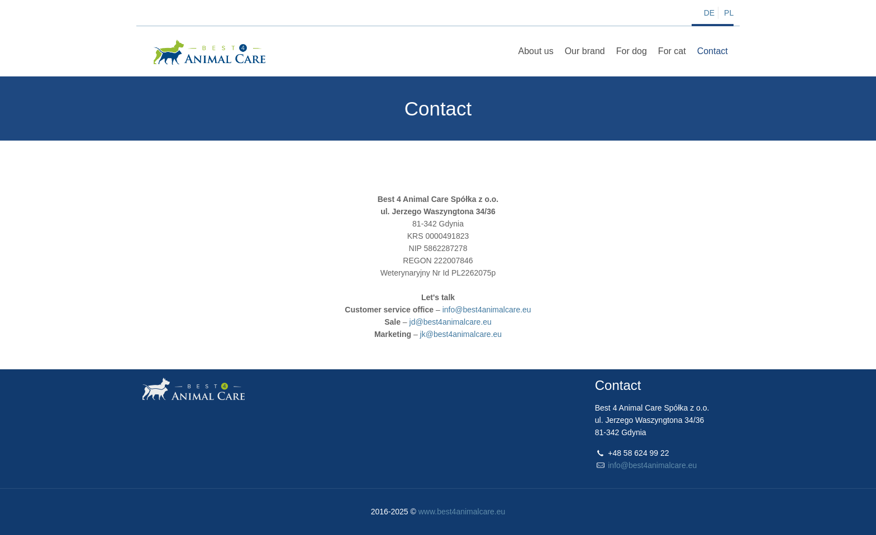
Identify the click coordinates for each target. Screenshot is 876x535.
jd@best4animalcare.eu (451, 321)
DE (709, 12)
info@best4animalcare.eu (486, 309)
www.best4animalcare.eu (462, 511)
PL (729, 12)
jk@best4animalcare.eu (461, 334)
